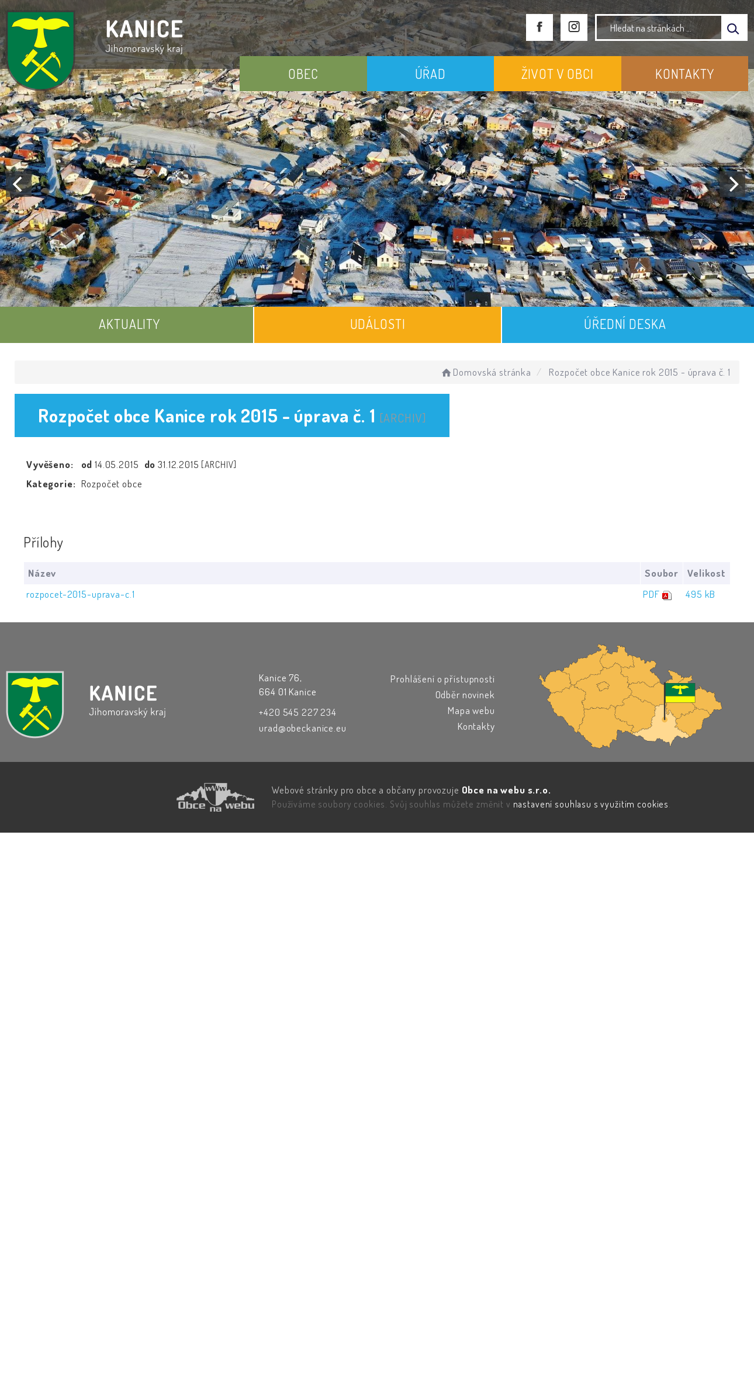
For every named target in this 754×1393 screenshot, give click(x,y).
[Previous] (19, 184)
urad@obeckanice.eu (302, 728)
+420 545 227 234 (298, 712)
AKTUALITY (129, 324)
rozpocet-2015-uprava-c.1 (80, 594)
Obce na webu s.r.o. (506, 790)
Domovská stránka (485, 372)
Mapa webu (471, 710)
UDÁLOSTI (378, 324)
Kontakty (476, 726)
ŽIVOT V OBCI (557, 73)
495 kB (700, 594)
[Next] (732, 184)
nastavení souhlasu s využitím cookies (591, 804)
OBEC (303, 73)
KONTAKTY (684, 73)
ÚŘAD (430, 73)
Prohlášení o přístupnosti (442, 679)
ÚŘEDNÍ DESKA (625, 324)
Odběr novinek (465, 694)
